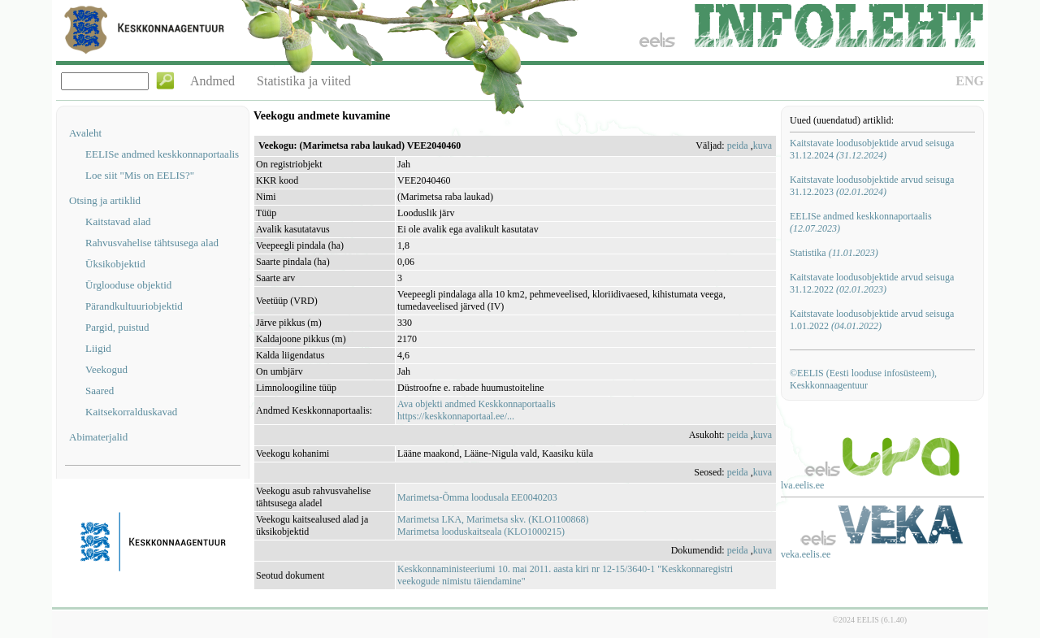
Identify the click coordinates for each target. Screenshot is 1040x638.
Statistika (834, 252)
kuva (762, 145)
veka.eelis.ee (805, 554)
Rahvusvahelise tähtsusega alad (152, 243)
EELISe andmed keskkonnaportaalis (162, 154)
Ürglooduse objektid (128, 285)
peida (737, 145)
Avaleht (85, 133)
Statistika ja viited (304, 81)
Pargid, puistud (117, 327)
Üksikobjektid (115, 264)
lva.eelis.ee (802, 485)
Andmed (212, 81)
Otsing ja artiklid (105, 200)
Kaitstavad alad (118, 221)
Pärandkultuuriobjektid (134, 306)
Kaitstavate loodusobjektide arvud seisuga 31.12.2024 (872, 149)
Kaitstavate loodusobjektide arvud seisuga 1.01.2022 (872, 320)
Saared (99, 390)
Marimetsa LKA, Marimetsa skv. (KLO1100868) (492, 519)
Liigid (98, 348)
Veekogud (106, 369)
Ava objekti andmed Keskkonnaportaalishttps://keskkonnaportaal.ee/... (476, 410)
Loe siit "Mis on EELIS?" (139, 175)
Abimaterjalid (98, 437)
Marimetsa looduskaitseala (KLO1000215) (481, 531)
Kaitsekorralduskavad (131, 412)
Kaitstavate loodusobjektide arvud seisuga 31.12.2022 (872, 283)
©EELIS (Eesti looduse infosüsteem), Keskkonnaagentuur (863, 379)
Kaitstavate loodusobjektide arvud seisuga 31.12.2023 (872, 185)
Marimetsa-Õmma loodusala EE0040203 (477, 497)
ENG (970, 81)
